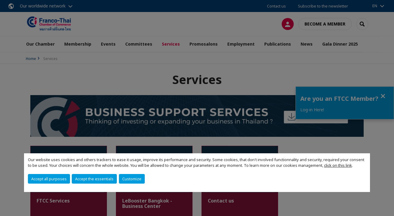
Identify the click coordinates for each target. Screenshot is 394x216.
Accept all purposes (49, 179)
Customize (131, 179)
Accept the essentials (94, 179)
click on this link (338, 165)
